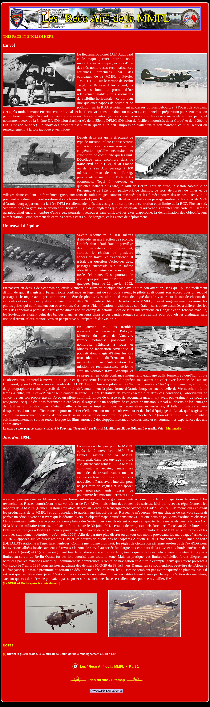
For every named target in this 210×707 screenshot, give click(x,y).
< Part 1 (132, 667)
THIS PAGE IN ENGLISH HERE (28, 36)
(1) (49, 530)
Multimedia (173, 428)
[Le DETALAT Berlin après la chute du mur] (31, 583)
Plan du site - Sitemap (106, 680)
